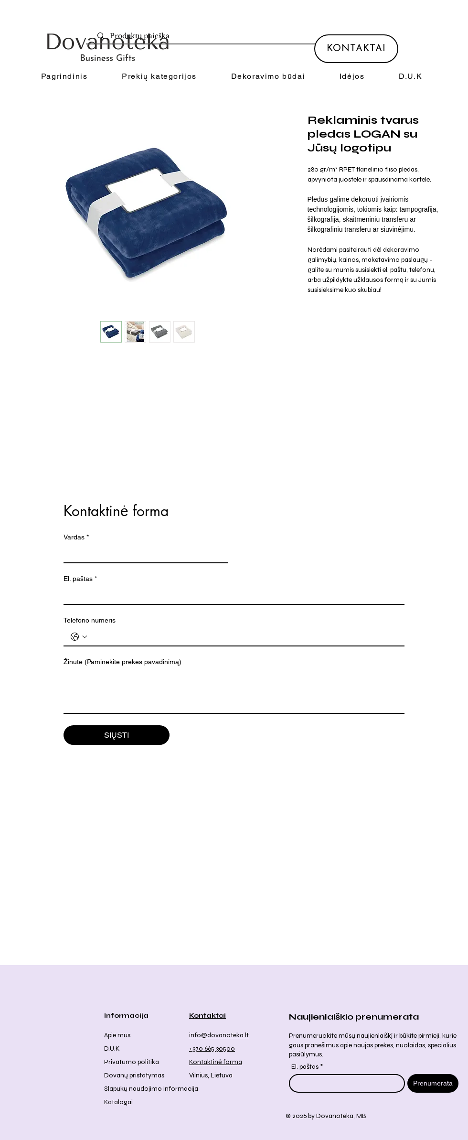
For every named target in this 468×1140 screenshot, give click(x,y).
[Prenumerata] (432, 1083)
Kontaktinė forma (215, 1062)
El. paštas (80, 579)
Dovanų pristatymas (134, 1075)
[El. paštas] (231, 595)
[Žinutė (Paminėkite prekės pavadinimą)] (234, 691)
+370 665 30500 (212, 1048)
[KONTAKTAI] (356, 48)
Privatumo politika (131, 1062)
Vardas (76, 537)
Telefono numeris (90, 620)
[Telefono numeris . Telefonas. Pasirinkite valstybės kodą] (78, 637)
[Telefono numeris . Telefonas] (243, 636)
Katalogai (118, 1102)
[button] (159, 76)
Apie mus (117, 1035)
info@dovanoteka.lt (219, 1035)
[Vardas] (143, 553)
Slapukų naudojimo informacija (151, 1089)
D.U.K (112, 1048)
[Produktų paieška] (238, 36)
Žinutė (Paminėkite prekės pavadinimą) (122, 662)
